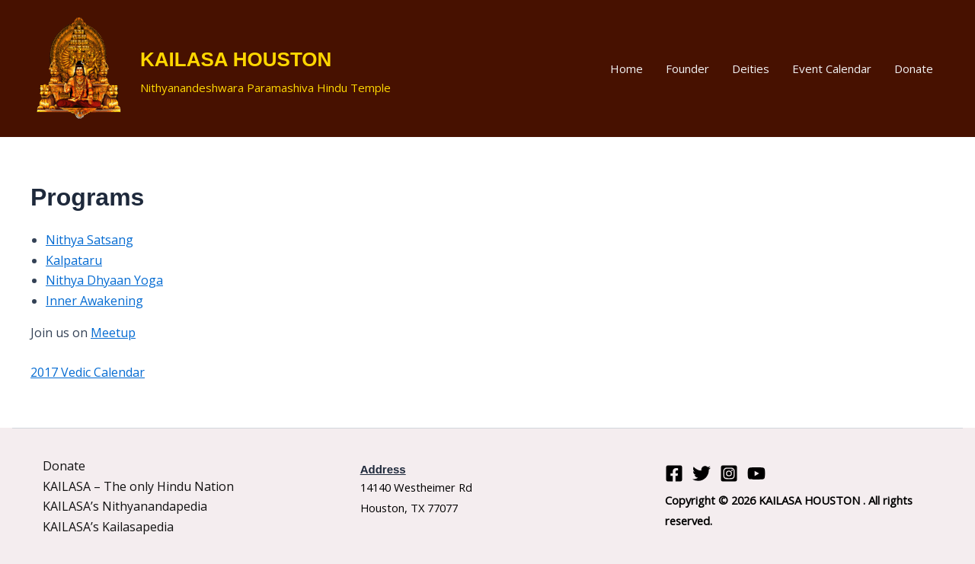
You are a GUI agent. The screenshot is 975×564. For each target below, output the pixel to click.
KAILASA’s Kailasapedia (108, 526)
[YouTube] (756, 473)
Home (626, 68)
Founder (687, 68)
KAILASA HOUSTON (235, 59)
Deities (750, 68)
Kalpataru (74, 260)
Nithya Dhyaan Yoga (104, 280)
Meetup (113, 332)
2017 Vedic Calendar (87, 372)
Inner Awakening (94, 300)
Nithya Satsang (89, 239)
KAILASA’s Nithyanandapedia (125, 506)
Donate (913, 68)
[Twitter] (701, 473)
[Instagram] (729, 473)
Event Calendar (831, 68)
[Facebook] (674, 473)
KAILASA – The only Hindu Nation (138, 486)
